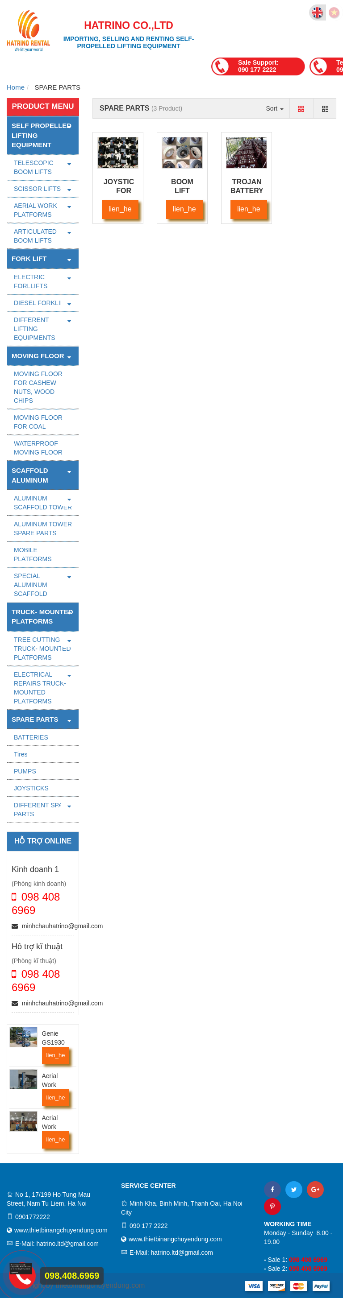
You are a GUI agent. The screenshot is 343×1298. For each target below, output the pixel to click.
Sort (275, 108)
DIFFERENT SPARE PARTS (42, 810)
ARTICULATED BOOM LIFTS (35, 236)
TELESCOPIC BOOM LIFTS (34, 167)
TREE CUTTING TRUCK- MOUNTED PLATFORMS (42, 648)
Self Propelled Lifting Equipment (41, 135)
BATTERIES (31, 737)
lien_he (55, 1055)
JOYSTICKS (31, 788)
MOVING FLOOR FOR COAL (38, 422)
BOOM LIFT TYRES (182, 190)
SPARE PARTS (35, 719)
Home (16, 87)
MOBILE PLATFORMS (33, 554)
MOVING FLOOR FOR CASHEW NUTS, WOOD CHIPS (38, 387)
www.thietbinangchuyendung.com (61, 1230)
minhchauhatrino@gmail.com (57, 926)
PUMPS (25, 771)
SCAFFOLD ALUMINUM (30, 475)
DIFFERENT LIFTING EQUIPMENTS (34, 328)
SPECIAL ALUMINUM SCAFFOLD (30, 584)
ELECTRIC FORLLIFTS (30, 281)
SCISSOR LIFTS (37, 188)
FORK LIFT (29, 258)
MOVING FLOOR (38, 356)
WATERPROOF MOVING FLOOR (38, 448)
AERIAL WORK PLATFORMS (35, 210)
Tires (21, 754)
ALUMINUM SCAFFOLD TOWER (43, 503)
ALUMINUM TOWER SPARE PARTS (43, 529)
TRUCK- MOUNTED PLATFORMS (42, 616)
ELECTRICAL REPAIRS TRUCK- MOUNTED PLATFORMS (40, 688)
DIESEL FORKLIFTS (43, 302)
